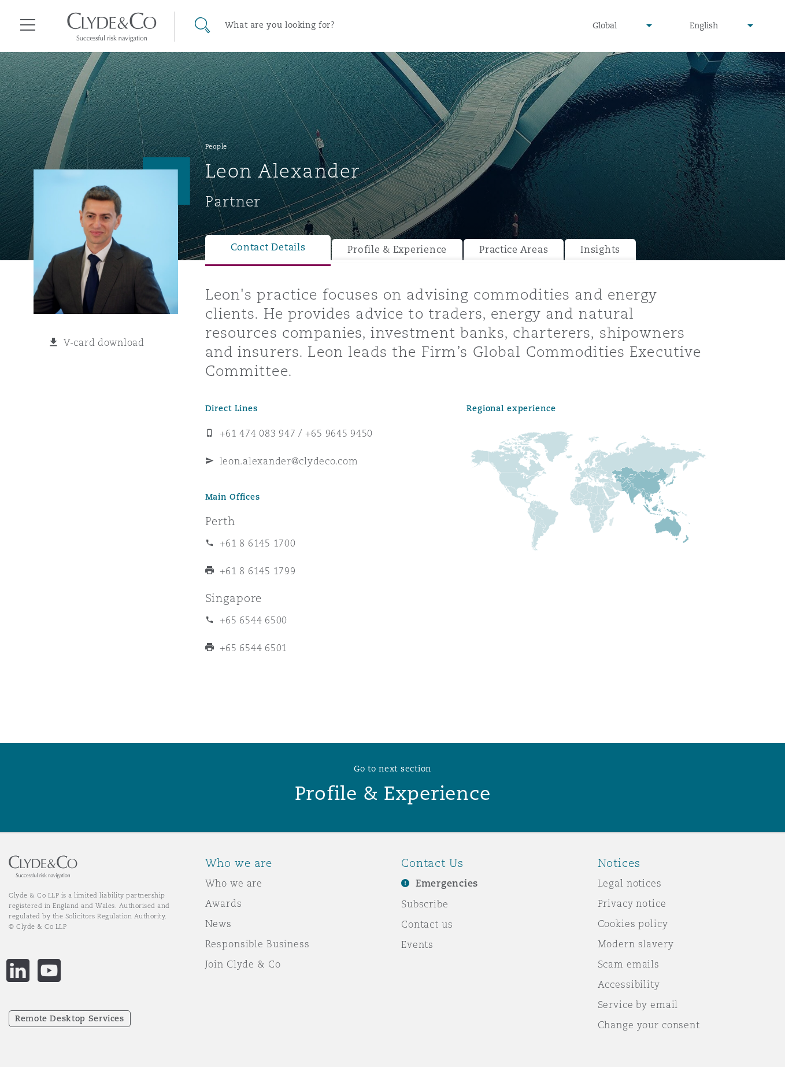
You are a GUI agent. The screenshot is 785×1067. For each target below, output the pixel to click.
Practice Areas (513, 249)
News (218, 923)
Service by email (638, 1004)
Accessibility (629, 984)
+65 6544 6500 (254, 620)
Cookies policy (633, 923)
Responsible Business (257, 944)
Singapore (233, 598)
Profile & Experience (397, 249)
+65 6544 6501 (254, 648)
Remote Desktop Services (69, 1018)
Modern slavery (636, 944)
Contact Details (268, 247)
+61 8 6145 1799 (258, 571)
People (216, 146)
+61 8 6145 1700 (258, 543)
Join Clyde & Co (243, 964)
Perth (220, 521)
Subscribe (425, 904)
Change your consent (649, 1025)
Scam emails (629, 964)
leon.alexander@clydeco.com (289, 461)
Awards (223, 903)
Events (417, 944)
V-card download (104, 342)
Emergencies (447, 883)
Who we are (234, 883)
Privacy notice (632, 903)
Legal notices (630, 883)
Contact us (427, 924)
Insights (600, 249)
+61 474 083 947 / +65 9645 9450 (296, 433)
